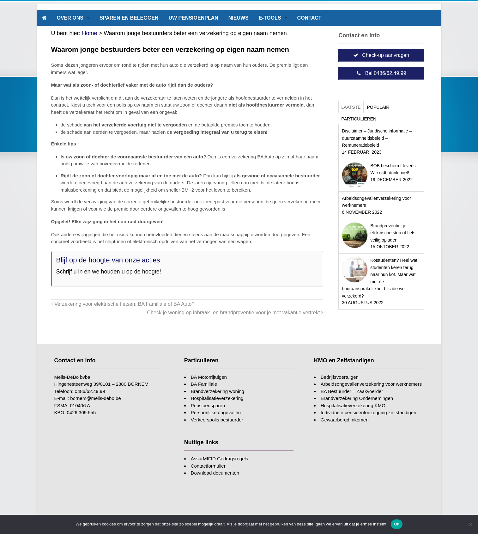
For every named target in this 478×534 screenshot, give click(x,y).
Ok (396, 524)
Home (89, 33)
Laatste (350, 107)
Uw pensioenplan (193, 18)
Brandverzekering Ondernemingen (357, 398)
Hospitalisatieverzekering (217, 398)
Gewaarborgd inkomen (345, 419)
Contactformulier (208, 466)
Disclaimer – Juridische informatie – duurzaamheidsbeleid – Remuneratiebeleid (377, 138)
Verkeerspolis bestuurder (217, 419)
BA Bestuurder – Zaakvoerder (352, 391)
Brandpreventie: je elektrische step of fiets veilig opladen (392, 232)
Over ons (70, 18)
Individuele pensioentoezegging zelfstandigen (368, 412)
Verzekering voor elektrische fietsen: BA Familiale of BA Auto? (123, 304)
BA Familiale (204, 384)
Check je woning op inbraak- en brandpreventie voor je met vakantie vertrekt (235, 312)
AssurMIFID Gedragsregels (219, 458)
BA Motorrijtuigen (209, 377)
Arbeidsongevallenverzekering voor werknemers (371, 384)
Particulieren (358, 118)
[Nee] (470, 524)
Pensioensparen (208, 405)
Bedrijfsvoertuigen (340, 377)
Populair (378, 107)
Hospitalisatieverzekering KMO (353, 405)
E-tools (270, 18)
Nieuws (238, 18)
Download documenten (215, 473)
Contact (309, 18)
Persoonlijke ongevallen (216, 412)
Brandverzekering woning (217, 391)
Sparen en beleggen (129, 18)
